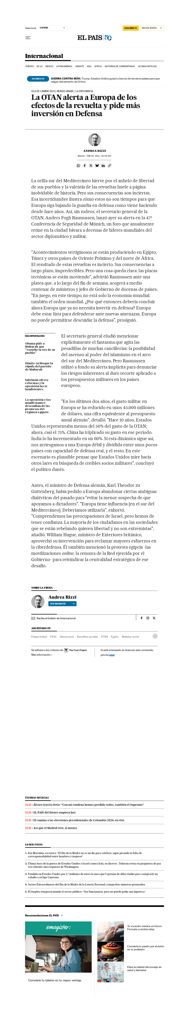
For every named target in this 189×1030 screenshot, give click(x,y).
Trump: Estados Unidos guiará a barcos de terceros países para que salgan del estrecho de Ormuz (105, 80)
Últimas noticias (147, 66)
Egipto (115, 636)
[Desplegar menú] (28, 38)
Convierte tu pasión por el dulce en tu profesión (145, 948)
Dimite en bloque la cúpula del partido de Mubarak (39, 366)
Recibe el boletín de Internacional (56, 618)
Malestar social (130, 636)
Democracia (67, 636)
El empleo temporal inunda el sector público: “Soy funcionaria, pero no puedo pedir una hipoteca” (87, 891)
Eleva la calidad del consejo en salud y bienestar (144, 968)
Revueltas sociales (87, 636)
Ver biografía (62, 603)
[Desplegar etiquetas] (155, 636)
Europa (30, 66)
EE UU (40, 66)
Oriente (79, 66)
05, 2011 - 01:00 (99, 156)
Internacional (44, 56)
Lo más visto (34, 844)
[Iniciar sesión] (152, 28)
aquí (112, 654)
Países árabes (39, 636)
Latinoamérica (64, 66)
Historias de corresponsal (120, 66)
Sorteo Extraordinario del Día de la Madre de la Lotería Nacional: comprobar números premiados (86, 884)
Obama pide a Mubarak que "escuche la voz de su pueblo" (40, 348)
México (49, 66)
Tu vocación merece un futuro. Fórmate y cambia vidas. (144, 928)
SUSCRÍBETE (130, 28)
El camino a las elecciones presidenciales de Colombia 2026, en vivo (78, 820)
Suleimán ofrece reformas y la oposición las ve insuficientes (37, 385)
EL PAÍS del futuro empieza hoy (54, 812)
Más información (41, 654)
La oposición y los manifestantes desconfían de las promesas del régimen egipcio (38, 406)
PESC (53, 636)
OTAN (104, 636)
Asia (89, 66)
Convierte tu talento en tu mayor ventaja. (55, 980)
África (98, 66)
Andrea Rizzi (94, 151)
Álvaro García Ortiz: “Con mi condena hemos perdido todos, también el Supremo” (88, 804)
